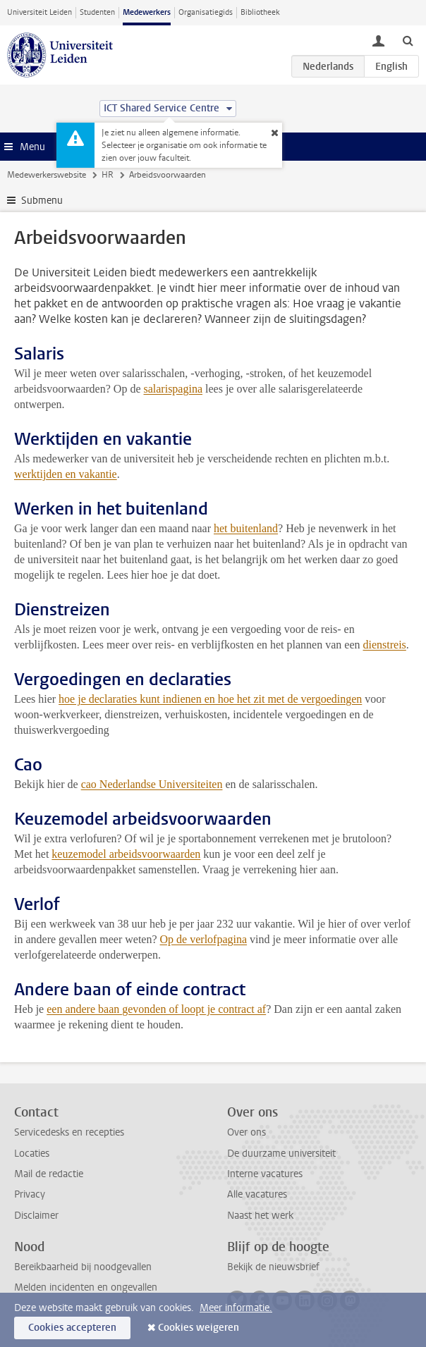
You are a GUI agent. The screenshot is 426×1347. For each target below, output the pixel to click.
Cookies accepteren (72, 1327)
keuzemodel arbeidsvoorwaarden (125, 854)
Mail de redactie (48, 1174)
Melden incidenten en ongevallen (85, 1287)
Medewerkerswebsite (46, 174)
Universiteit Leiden (39, 12)
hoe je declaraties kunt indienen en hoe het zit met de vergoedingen (210, 699)
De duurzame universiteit (281, 1153)
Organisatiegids (205, 12)
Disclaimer (36, 1215)
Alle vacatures (257, 1194)
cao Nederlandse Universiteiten (152, 784)
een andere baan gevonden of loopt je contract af (156, 1009)
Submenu (42, 200)
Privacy (29, 1194)
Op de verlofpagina (204, 939)
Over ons (246, 1132)
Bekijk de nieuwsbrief (273, 1267)
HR (108, 174)
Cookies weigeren (198, 1327)
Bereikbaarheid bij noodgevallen (83, 1267)
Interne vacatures (265, 1174)
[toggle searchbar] (407, 40)
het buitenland (246, 528)
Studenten (97, 12)
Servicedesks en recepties (69, 1132)
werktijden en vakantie (65, 474)
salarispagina (172, 389)
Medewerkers (147, 12)
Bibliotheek (260, 12)
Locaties (31, 1153)
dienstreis (384, 645)
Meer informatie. (236, 1308)
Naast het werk (260, 1215)
